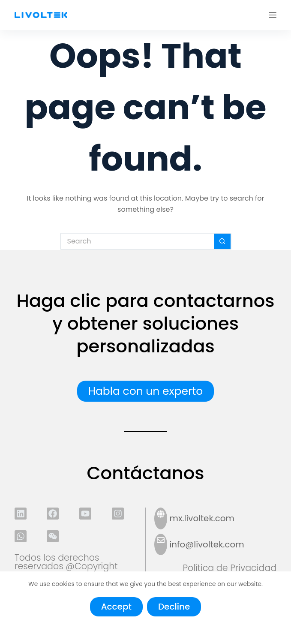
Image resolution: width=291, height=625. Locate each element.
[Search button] (222, 241)
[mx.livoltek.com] (160, 518)
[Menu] (272, 15)
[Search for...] (137, 241)
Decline (174, 607)
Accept (116, 607)
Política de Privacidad (229, 568)
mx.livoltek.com (202, 518)
